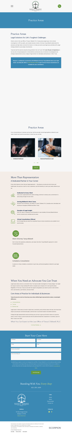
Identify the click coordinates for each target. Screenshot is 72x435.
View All (36, 117)
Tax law (14, 256)
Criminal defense (16, 254)
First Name (13, 291)
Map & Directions (21, 368)
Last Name (39, 291)
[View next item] (37, 113)
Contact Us (50, 355)
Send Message (36, 325)
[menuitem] (12, 384)
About (50, 352)
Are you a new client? (15, 301)
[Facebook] (51, 364)
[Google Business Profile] (49, 364)
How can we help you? (15, 306)
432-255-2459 (36, 340)
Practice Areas (50, 353)
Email (38, 296)
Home (50, 350)
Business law (15, 259)
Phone (12, 296)
